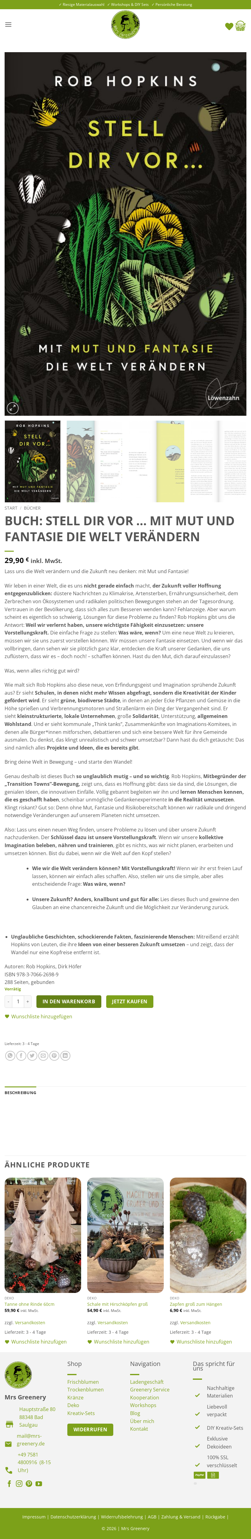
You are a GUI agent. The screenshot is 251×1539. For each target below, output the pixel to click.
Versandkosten (30, 1322)
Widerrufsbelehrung (122, 1517)
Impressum (34, 1517)
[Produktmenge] (18, 1001)
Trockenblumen (85, 1389)
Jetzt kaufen (130, 1001)
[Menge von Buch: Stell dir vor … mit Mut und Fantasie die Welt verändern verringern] (8, 1001)
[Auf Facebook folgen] (9, 1484)
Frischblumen (83, 1382)
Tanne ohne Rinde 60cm (29, 1304)
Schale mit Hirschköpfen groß (117, 1304)
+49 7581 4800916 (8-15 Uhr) (34, 1462)
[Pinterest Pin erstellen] (54, 1056)
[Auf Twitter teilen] (32, 1056)
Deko (73, 1405)
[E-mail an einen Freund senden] (43, 1056)
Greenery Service (150, 1389)
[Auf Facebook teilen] (21, 1056)
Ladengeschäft (147, 1382)
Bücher (32, 508)
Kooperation (144, 1397)
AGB (152, 1517)
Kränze (75, 1397)
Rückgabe (215, 1517)
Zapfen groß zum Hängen (196, 1304)
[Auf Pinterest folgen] (29, 1484)
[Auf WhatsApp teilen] (10, 1056)
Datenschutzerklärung (73, 1517)
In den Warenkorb (69, 1001)
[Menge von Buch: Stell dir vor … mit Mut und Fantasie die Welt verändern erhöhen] (28, 1001)
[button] (8, 24)
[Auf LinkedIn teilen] (65, 1056)
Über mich (142, 1421)
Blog (135, 1413)
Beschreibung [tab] (20, 1092)
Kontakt (139, 1428)
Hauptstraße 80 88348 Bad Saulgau (37, 1417)
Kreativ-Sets (81, 1413)
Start (11, 508)
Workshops (143, 1405)
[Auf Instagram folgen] (19, 1484)
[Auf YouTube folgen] (39, 1484)
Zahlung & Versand (180, 1517)
